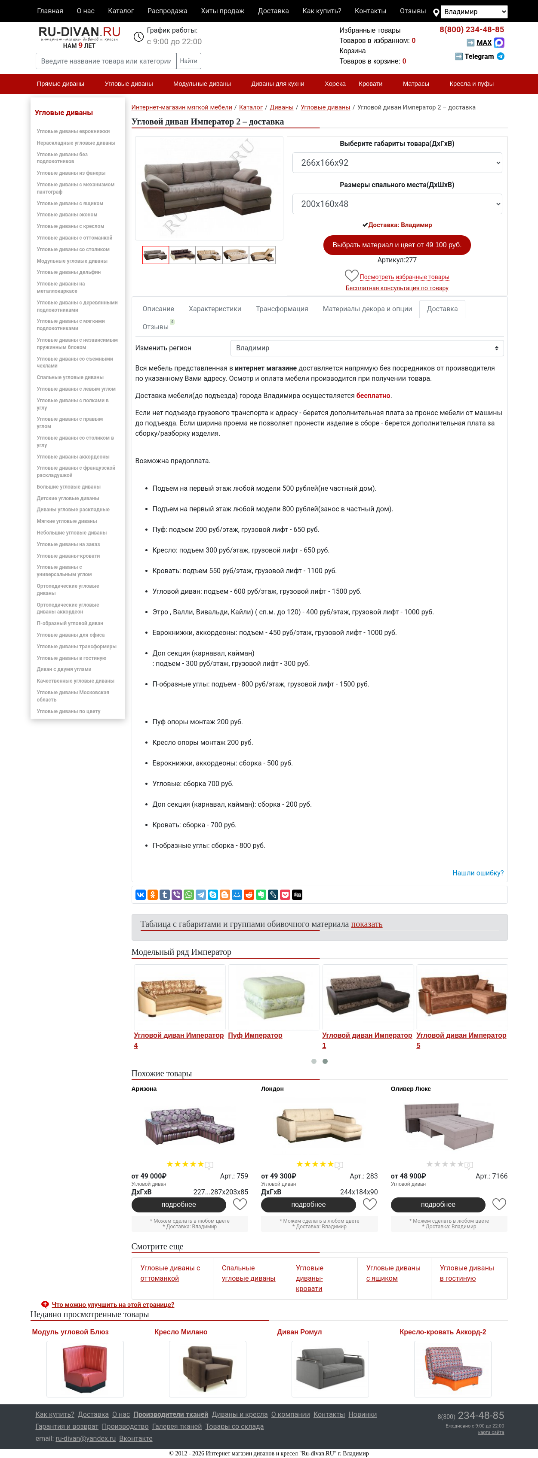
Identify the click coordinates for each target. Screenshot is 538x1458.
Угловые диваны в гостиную (72, 658)
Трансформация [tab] (282, 309)
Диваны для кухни (281, 84)
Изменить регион (163, 348)
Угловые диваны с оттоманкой (75, 238)
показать (367, 924)
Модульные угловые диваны (72, 261)
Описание (159, 309)
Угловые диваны (132, 84)
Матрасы (420, 84)
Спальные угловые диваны (70, 377)
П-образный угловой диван (70, 623)
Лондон (272, 1088)
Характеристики (215, 309)
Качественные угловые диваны (76, 681)
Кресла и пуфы (475, 84)
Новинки (362, 1414)
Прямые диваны (64, 84)
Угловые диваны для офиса (71, 635)
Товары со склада (235, 1426)
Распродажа (168, 11)
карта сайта (491, 1432)
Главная (50, 11)
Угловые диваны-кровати (68, 556)
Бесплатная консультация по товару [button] (397, 288)
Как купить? (321, 11)
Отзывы (413, 11)
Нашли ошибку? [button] (478, 873)
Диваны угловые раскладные (73, 510)
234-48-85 (472, 29)
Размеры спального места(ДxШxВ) (397, 185)
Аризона (144, 1088)
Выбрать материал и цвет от (396, 245)
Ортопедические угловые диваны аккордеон (68, 608)
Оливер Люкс (411, 1088)
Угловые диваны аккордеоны (73, 457)
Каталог (121, 11)
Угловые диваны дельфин (69, 272)
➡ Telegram (479, 56)
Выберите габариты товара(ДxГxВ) (397, 144)
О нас (85, 11)
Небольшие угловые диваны (72, 533)
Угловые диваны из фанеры (71, 173)
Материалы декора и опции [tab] (367, 309)
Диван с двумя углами (64, 669)
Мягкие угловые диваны (67, 521)
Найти (189, 61)
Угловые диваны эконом (67, 215)
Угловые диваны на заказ (68, 544)
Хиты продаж (223, 11)
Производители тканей (170, 1414)
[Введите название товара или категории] (106, 61)
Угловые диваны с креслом (71, 226)
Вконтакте (135, 1438)
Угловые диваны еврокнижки (73, 131)
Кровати (374, 84)
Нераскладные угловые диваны (76, 143)
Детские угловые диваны (68, 498)
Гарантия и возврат (67, 1426)
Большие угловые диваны (69, 487)
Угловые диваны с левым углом (76, 389)
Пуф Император (346, 1035)
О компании (290, 1414)
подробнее (179, 1204)
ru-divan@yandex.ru (85, 1438)
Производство (125, 1426)
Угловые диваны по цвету (69, 711)
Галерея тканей (177, 1426)
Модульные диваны (205, 84)
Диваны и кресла (239, 1414)
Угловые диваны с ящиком (70, 203)
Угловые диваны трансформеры (77, 647)
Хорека (335, 83)
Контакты (370, 11)
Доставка (273, 11)
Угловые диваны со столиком (73, 249)
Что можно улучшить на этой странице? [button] (113, 1305)
